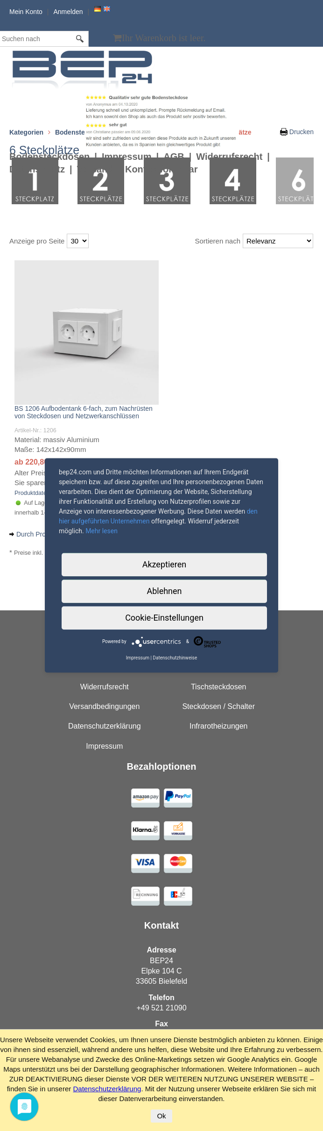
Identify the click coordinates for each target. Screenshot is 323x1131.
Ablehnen (164, 591)
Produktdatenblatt (37, 492)
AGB (173, 156)
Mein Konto (25, 11)
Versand (95, 169)
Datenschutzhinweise (175, 657)
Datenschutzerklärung (104, 726)
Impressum (127, 156)
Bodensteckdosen (49, 156)
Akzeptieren (164, 564)
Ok (161, 1116)
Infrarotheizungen (219, 726)
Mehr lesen (101, 531)
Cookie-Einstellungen (164, 618)
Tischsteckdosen (218, 687)
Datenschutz (37, 169)
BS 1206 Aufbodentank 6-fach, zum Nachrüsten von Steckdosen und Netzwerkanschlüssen (83, 412)
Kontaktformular (161, 169)
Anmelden (68, 11)
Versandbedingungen (104, 706)
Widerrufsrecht (229, 156)
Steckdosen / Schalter (218, 706)
